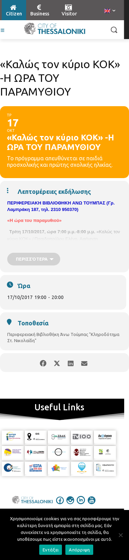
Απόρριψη (79, 549)
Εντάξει (51, 549)
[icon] (60, 505)
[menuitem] (110, 11)
